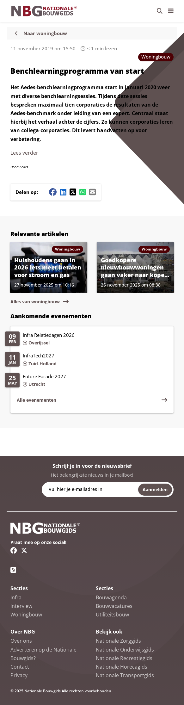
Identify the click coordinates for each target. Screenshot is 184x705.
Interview (21, 606)
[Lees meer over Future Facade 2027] (86, 381)
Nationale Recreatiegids (124, 658)
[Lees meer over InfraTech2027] (86, 360)
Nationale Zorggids (118, 640)
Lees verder (24, 152)
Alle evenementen (36, 400)
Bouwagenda (111, 597)
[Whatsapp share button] (82, 192)
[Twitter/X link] (24, 550)
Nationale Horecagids (121, 666)
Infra (15, 597)
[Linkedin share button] (63, 192)
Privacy (19, 675)
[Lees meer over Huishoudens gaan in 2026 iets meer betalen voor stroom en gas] (48, 267)
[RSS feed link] (13, 570)
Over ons (21, 640)
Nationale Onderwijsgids (125, 649)
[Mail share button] (92, 192)
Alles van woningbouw (35, 302)
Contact (19, 666)
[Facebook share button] (53, 192)
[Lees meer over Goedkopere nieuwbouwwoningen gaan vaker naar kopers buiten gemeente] (135, 267)
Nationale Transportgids (125, 675)
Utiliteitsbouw (112, 614)
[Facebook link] (13, 550)
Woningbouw (155, 56)
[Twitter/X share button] (73, 192)
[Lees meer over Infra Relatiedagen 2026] (86, 339)
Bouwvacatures (114, 606)
